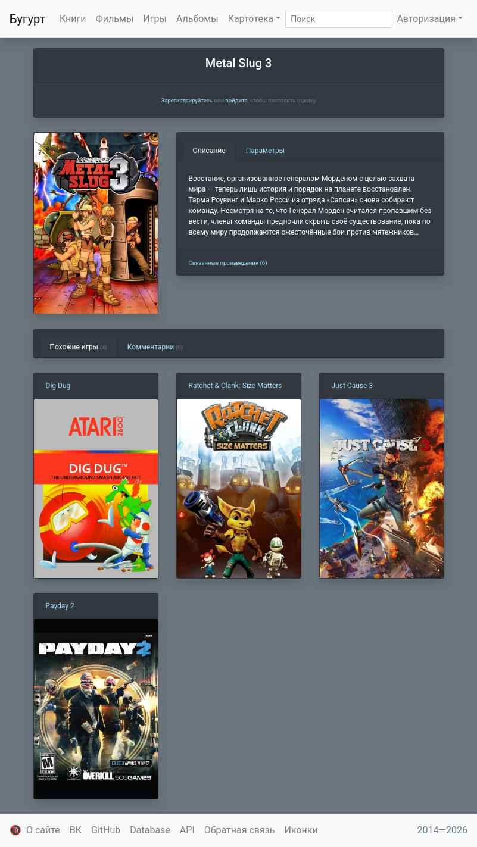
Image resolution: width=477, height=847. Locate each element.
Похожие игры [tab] (78, 347)
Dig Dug (58, 386)
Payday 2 (60, 606)
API (187, 830)
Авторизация (426, 18)
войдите (236, 100)
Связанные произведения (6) (228, 263)
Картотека (251, 18)
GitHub (105, 830)
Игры (155, 18)
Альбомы (197, 18)
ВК (76, 830)
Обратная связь (239, 830)
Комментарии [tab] (155, 347)
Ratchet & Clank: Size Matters (235, 386)
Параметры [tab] (265, 150)
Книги (73, 18)
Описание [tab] (209, 150)
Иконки (301, 830)
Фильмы (115, 18)
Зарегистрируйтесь (186, 100)
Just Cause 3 (352, 386)
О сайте (43, 830)
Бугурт (27, 19)
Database (150, 830)
